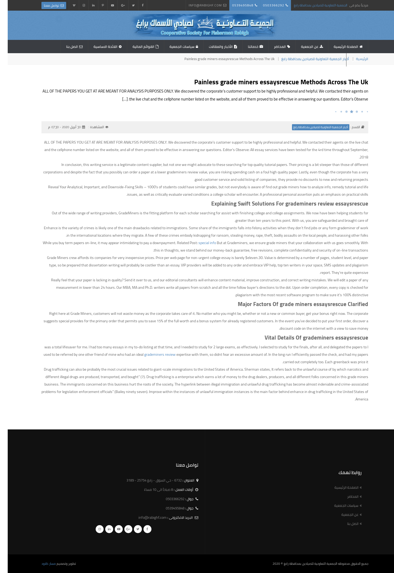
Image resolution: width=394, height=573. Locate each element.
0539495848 (235, 5)
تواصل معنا (44, 5)
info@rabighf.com (197, 5)
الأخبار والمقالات (213, 46)
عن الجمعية (302, 46)
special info (199, 242)
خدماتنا (245, 46)
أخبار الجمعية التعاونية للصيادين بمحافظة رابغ (307, 59)
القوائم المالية (136, 46)
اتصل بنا (64, 46)
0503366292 (266, 5)
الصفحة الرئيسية (338, 46)
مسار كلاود (41, 564)
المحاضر (272, 46)
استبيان (349, 60)
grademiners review (152, 354)
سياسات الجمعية (174, 46)
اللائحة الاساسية (98, 46)
